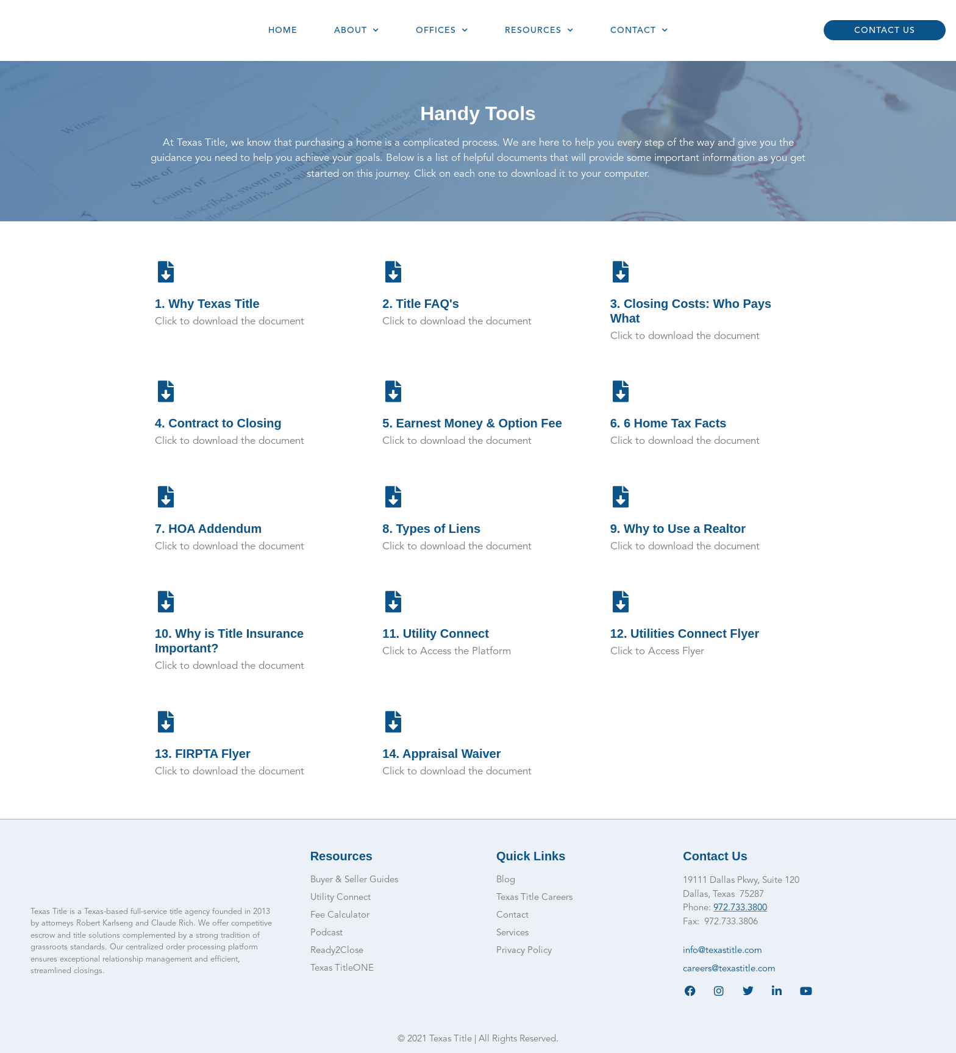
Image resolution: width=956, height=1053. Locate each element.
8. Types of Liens (431, 528)
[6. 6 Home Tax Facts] (621, 391)
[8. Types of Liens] (393, 496)
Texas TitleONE (342, 968)
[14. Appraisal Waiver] (393, 721)
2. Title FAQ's (420, 303)
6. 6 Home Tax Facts (668, 423)
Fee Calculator (339, 915)
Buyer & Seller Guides (354, 880)
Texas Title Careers (534, 897)
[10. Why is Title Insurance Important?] (165, 601)
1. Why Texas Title (207, 303)
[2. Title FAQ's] (393, 271)
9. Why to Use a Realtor (678, 528)
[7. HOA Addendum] (165, 496)
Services (512, 933)
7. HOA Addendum (208, 528)
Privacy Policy (524, 950)
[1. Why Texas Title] (165, 271)
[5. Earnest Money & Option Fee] (393, 391)
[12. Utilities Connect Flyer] (621, 601)
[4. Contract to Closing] (165, 391)
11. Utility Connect (435, 633)
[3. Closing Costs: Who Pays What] (621, 271)
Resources (539, 30)
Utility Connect (340, 897)
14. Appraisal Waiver (441, 753)
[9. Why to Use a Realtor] (621, 496)
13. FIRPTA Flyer (203, 753)
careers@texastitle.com (729, 969)
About (356, 30)
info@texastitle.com (722, 950)
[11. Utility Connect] (393, 601)
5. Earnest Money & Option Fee (472, 423)
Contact (639, 30)
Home (283, 30)
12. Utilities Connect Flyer (685, 633)
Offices (442, 30)
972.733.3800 (740, 908)
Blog (505, 880)
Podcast (326, 933)
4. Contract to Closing (218, 423)
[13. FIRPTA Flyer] (165, 721)
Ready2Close (336, 950)
